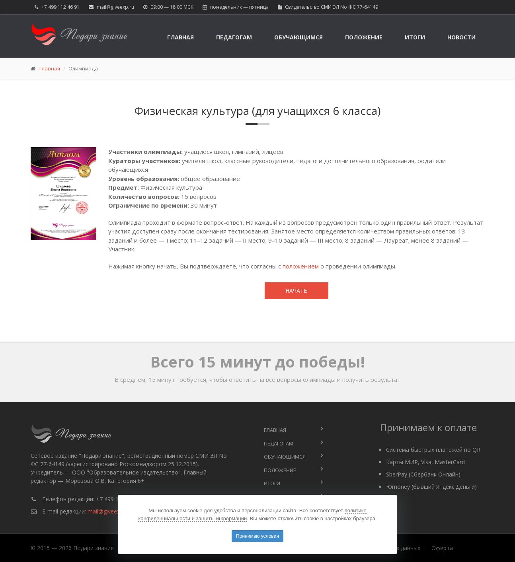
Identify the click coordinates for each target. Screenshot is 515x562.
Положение (363, 37)
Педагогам (234, 37)
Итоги (415, 37)
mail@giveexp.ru (115, 7)
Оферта (442, 548)
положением (301, 266)
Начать (296, 290)
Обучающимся (298, 37)
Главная (180, 37)
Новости (461, 37)
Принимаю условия (257, 536)
